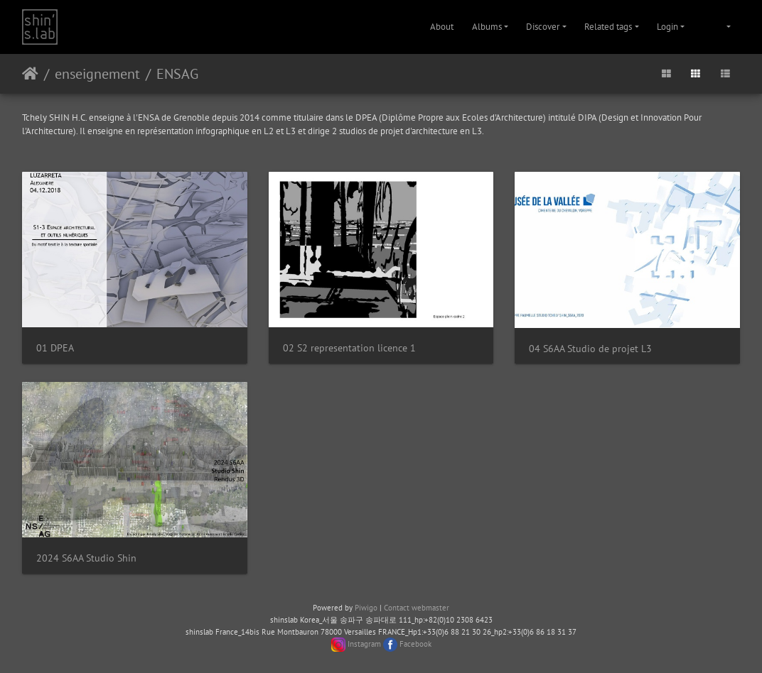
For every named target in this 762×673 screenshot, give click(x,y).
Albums (487, 27)
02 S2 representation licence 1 (349, 347)
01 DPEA (55, 347)
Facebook (415, 644)
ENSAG (177, 74)
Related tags (608, 27)
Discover (542, 27)
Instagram (364, 644)
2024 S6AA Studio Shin (86, 557)
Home (30, 73)
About (442, 27)
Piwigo (366, 608)
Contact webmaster (416, 608)
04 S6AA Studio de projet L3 (590, 348)
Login (667, 27)
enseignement (97, 74)
